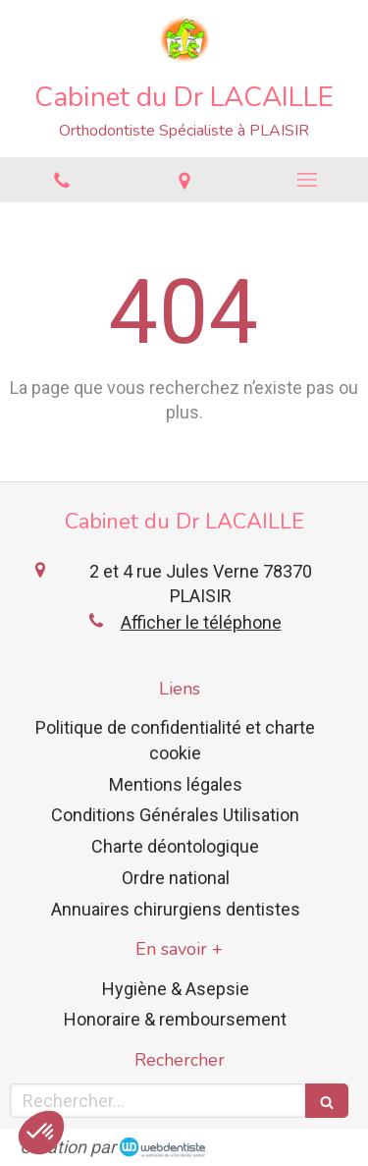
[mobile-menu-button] (306, 179)
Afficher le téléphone (201, 622)
